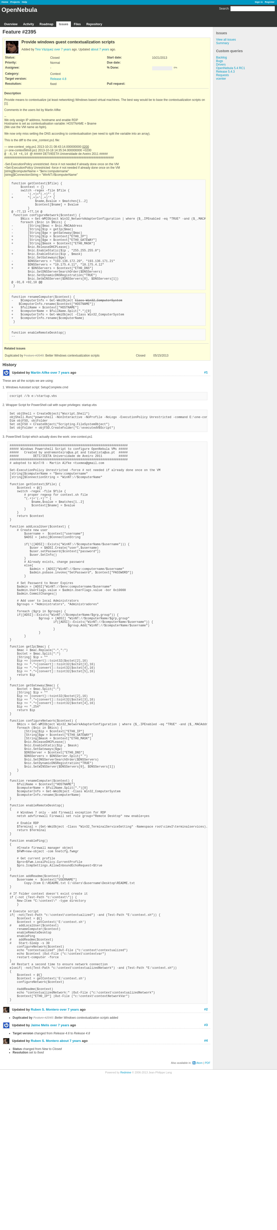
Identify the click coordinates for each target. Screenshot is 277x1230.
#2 (206, 1164)
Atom (199, 1217)
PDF (207, 1217)
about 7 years (100, 49)
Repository (94, 24)
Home (5, 2)
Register (269, 2)
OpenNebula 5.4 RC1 (230, 68)
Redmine (125, 1227)
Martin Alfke (40, 403)
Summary (222, 43)
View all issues (226, 39)
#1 (206, 403)
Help (24, 2)
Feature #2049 (34, 386)
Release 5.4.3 (225, 71)
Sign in (259, 2)
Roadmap (46, 24)
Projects (15, 2)
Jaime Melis (40, 1180)
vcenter (221, 78)
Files (77, 24)
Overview (10, 24)
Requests (222, 75)
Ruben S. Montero (45, 1164)
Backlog (221, 57)
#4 (206, 1195)
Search (224, 8)
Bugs (219, 61)
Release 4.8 (58, 79)
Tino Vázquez (44, 49)
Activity (28, 24)
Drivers (221, 64)
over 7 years (62, 49)
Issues (63, 24)
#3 (206, 1180)
